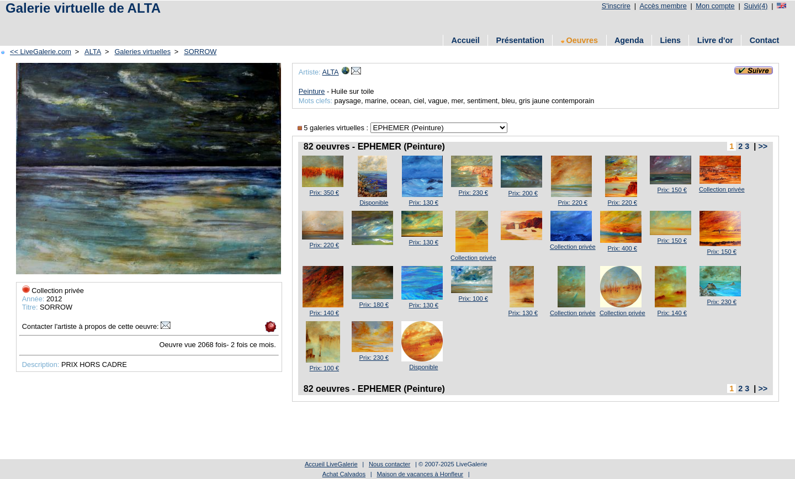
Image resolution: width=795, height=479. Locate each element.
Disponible (373, 202)
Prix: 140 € (324, 313)
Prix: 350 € (324, 192)
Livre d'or (715, 40)
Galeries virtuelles (142, 51)
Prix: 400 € (622, 248)
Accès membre (662, 6)
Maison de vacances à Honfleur (420, 474)
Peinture (312, 91)
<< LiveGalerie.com (40, 51)
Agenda (629, 40)
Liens (670, 40)
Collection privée (722, 189)
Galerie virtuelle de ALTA (83, 8)
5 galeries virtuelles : (334, 128)
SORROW (200, 51)
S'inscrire (616, 6)
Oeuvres (579, 40)
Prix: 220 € (572, 202)
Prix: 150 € (672, 190)
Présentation (520, 40)
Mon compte (715, 6)
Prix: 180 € (374, 304)
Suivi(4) (755, 6)
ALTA (92, 51)
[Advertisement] (204, 23)
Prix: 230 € (473, 192)
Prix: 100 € (473, 298)
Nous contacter (389, 464)
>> (762, 146)
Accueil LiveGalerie (331, 464)
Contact (765, 40)
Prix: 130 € (423, 202)
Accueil (466, 40)
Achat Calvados (343, 474)
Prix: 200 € (523, 193)
